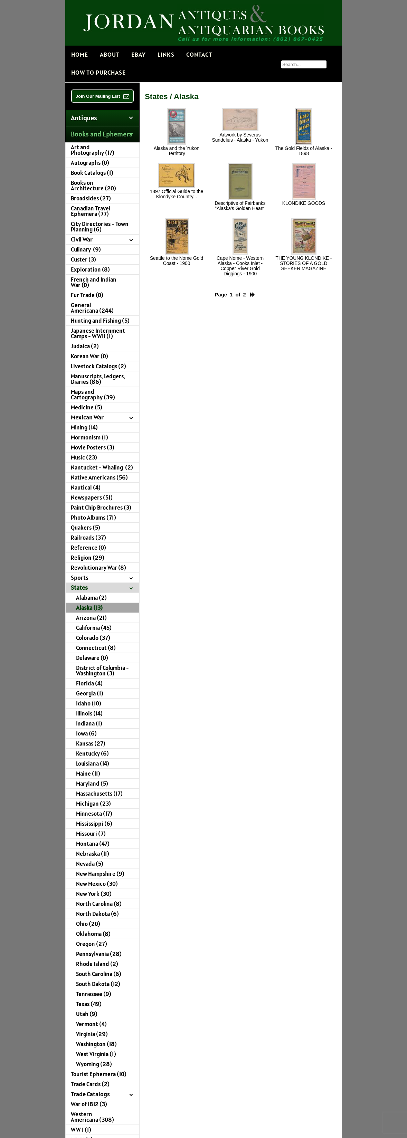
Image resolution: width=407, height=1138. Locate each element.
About (110, 54)
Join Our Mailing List (103, 96)
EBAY (138, 54)
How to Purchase (98, 72)
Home (79, 54)
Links (166, 54)
